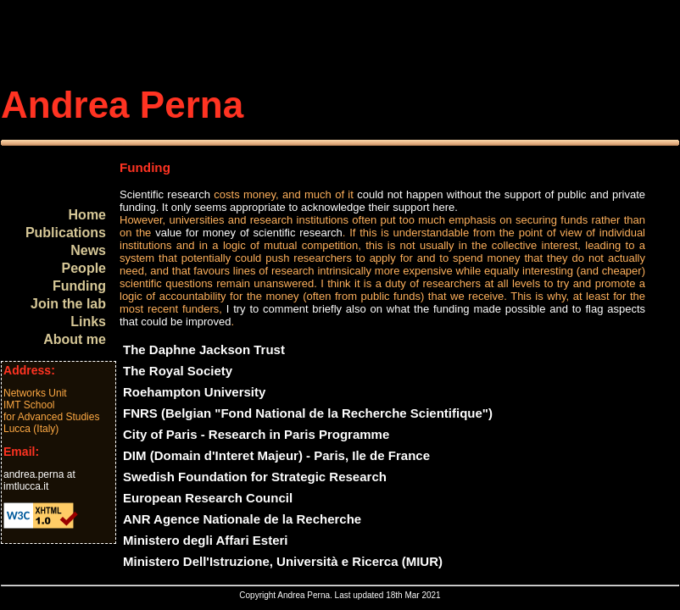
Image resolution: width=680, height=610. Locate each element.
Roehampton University (194, 392)
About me (74, 339)
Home (87, 215)
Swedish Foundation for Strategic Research (255, 476)
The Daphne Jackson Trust (204, 349)
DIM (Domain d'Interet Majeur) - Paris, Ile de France (276, 455)
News (88, 250)
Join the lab (68, 304)
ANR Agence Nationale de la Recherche (242, 519)
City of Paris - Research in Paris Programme (256, 434)
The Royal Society (177, 370)
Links (88, 321)
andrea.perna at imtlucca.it (39, 480)
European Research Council (208, 498)
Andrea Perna (122, 104)
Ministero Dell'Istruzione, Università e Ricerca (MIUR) (283, 561)
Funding (79, 286)
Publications (65, 232)
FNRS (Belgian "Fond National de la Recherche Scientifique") (308, 413)
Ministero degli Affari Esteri (205, 540)
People (84, 268)
